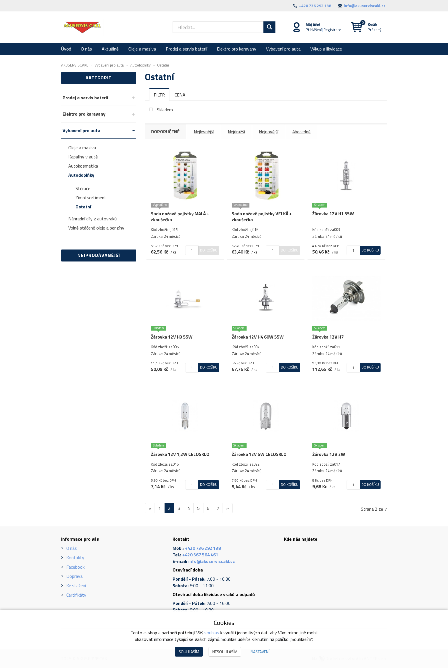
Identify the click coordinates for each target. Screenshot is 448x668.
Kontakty (75, 557)
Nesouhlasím (224, 652)
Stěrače (82, 188)
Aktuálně (110, 48)
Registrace (332, 29)
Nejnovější (269, 131)
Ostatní (83, 206)
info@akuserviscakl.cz (364, 6)
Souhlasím (189, 652)
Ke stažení (76, 586)
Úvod (66, 48)
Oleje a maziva (142, 48)
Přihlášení (313, 29)
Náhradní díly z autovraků (92, 218)
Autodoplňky (81, 175)
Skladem (165, 109)
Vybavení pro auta (283, 48)
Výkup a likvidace (326, 48)
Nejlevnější (204, 131)
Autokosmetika (83, 165)
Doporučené (165, 131)
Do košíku (208, 250)
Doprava (74, 576)
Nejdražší (237, 131)
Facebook (75, 567)
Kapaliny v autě (83, 156)
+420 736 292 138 (315, 6)
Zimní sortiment (90, 197)
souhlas (211, 632)
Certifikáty (76, 595)
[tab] (159, 94)
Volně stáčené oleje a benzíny (96, 227)
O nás (86, 48)
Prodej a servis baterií (186, 48)
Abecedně (303, 131)
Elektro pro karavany (236, 48)
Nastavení (260, 652)
